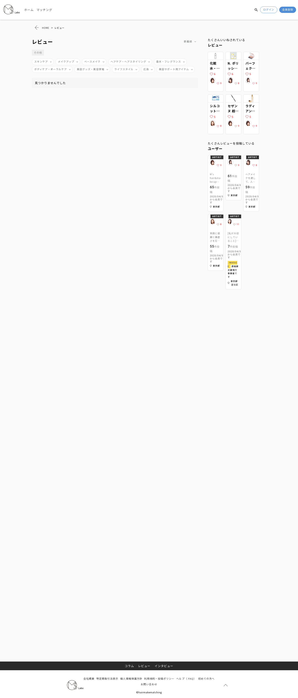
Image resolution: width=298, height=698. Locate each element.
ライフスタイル (123, 69)
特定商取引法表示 (107, 678)
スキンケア (41, 61)
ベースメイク (92, 61)
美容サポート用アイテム (174, 69)
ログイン (268, 9)
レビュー (144, 666)
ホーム (29, 10)
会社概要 (88, 678)
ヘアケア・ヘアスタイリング (128, 61)
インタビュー (164, 666)
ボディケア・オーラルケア (50, 69)
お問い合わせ (149, 684)
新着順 (188, 41)
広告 (146, 69)
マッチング (44, 10)
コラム (129, 666)
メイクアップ (66, 61)
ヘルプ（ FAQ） (186, 678)
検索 (256, 10)
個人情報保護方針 (131, 678)
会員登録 (287, 9)
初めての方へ (206, 678)
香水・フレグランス (168, 61)
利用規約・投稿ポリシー (159, 678)
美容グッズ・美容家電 (90, 69)
